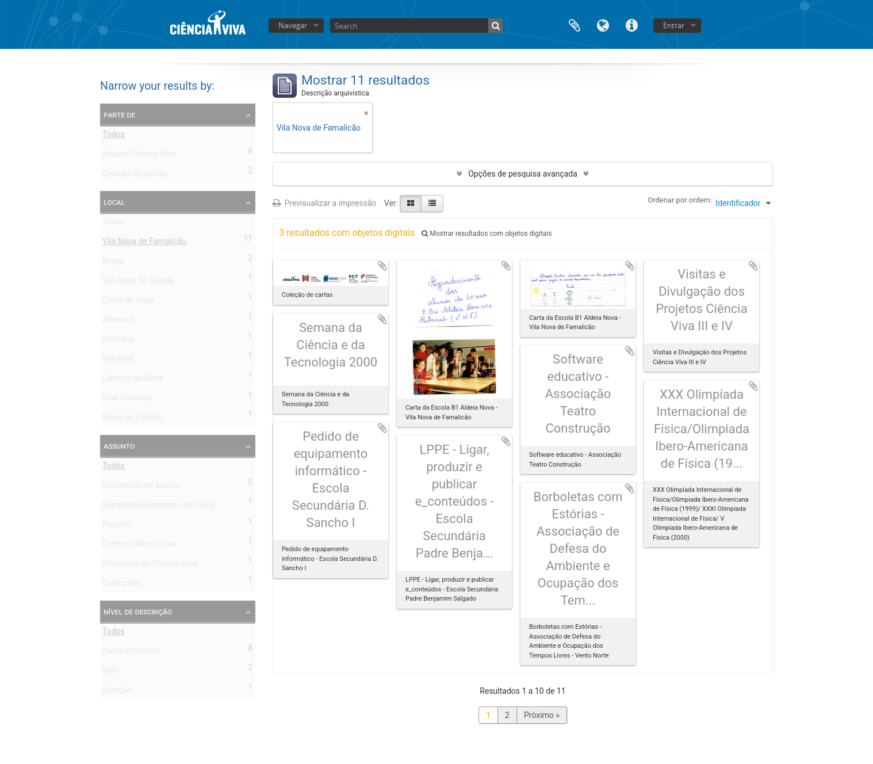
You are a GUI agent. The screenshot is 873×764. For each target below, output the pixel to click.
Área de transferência (574, 24)
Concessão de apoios (140, 487)
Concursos (121, 585)
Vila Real (117, 360)
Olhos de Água (128, 302)
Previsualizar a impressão (324, 203)
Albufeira (118, 341)
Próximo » (542, 715)
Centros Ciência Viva (139, 546)
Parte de (119, 114)
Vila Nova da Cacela (138, 282)
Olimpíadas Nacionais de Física (158, 506)
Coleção (117, 692)
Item (110, 672)
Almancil (117, 321)
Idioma (603, 24)
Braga (112, 263)
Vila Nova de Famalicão (144, 243)
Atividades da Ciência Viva (149, 565)
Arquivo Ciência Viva (138, 156)
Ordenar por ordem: (680, 200)
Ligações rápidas (632, 24)
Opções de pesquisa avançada (522, 173)
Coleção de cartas (134, 175)
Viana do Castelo (132, 419)
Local (114, 202)
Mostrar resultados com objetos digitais (487, 234)
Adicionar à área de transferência (382, 266)
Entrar (673, 25)
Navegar (292, 25)
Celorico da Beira (132, 380)
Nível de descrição (138, 611)
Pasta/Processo (131, 653)
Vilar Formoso (127, 399)
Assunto (119, 445)
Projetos (117, 526)
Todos (113, 136)
